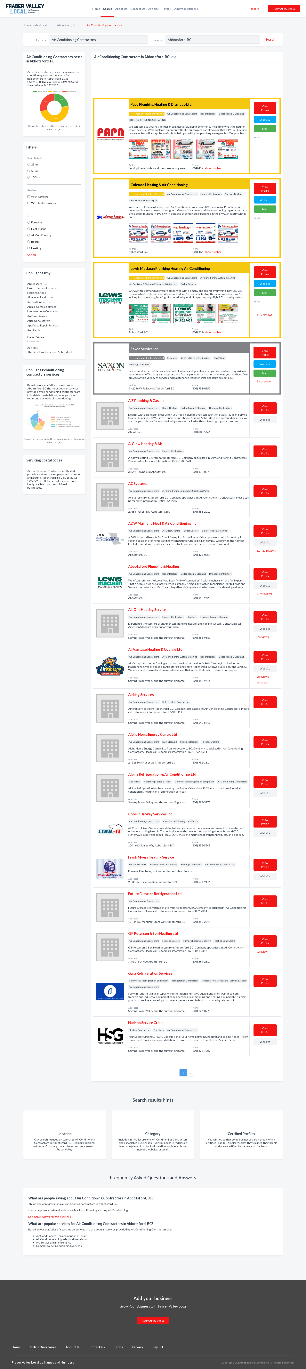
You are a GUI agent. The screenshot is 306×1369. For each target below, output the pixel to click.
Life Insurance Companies (43, 311)
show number (213, 168)
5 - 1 (263, 381)
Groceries (33, 341)
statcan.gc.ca (52, 72)
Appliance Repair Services (43, 325)
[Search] (269, 39)
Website (265, 119)
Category (42, 40)
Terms (118, 1347)
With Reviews (39, 196)
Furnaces (36, 222)
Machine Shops (36, 292)
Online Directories (43, 1347)
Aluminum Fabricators (40, 297)
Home (96, 8)
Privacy (137, 1347)
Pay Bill (166, 8)
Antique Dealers (37, 316)
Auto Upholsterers (38, 320)
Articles (153, 8)
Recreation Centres (39, 302)
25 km (34, 164)
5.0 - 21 (266, 550)
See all (31, 255)
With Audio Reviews (43, 203)
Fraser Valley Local (35, 25)
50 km (34, 170)
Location (158, 40)
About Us (121, 8)
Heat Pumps (38, 228)
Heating (36, 248)
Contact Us (137, 8)
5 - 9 (264, 314)
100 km (35, 177)
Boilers (35, 241)
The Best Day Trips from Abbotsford (49, 352)
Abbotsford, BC (66, 25)
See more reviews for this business (49, 1216)
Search (107, 8)
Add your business (186, 8)
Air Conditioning (41, 235)
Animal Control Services (41, 306)
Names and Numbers (59, 1362)
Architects (33, 330)
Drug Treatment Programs (43, 288)
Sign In (255, 8)
